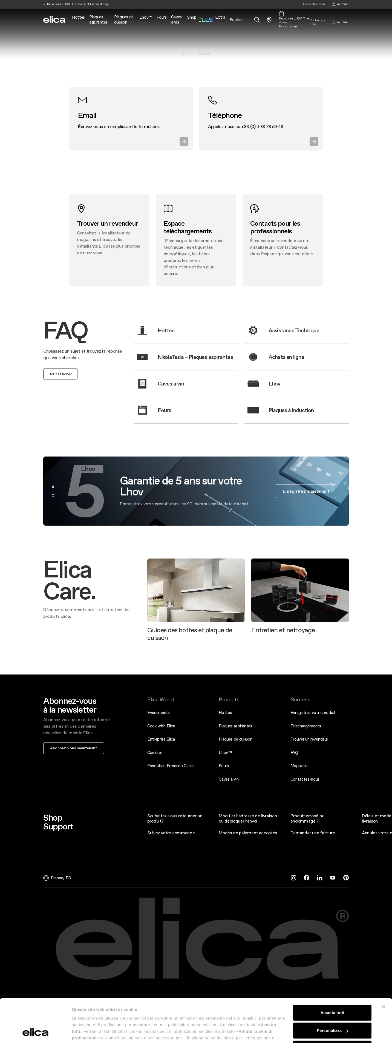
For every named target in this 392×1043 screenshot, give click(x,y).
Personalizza (332, 584)
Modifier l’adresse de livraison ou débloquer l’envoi (248, 818)
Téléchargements (305, 726)
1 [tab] (53, 487)
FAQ (294, 752)
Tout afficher (60, 374)
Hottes (225, 712)
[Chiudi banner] (383, 560)
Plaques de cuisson (235, 739)
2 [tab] (53, 491)
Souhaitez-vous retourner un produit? (174, 818)
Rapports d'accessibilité (178, 1003)
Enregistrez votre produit (313, 712)
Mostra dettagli (86, 626)
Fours (224, 766)
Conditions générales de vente (249, 1003)
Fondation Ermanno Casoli (170, 766)
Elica (186, 53)
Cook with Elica (161, 726)
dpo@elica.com (237, 1022)
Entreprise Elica (161, 739)
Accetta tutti (332, 566)
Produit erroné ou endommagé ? (307, 818)
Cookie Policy (286, 1003)
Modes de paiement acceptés (248, 833)
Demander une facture (312, 833)
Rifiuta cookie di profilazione (332, 602)
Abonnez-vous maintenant (73, 748)
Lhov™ (225, 752)
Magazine (299, 766)
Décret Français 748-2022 (98, 1003)
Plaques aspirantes (235, 726)
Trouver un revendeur (309, 739)
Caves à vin (228, 779)
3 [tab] (53, 495)
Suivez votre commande (171, 833)
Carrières (155, 752)
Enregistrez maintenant (306, 491)
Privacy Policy (211, 1003)
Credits (307, 1003)
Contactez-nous (305, 779)
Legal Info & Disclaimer (140, 1003)
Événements (158, 712)
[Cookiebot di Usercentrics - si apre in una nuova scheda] (35, 626)
